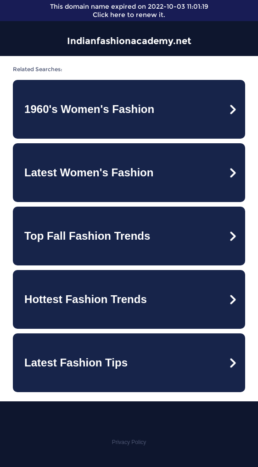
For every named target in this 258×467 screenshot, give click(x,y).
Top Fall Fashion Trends (87, 236)
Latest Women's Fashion (88, 172)
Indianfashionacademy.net (129, 40)
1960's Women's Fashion (89, 109)
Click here (109, 15)
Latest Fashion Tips (76, 362)
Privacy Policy (129, 442)
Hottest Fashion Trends (85, 299)
